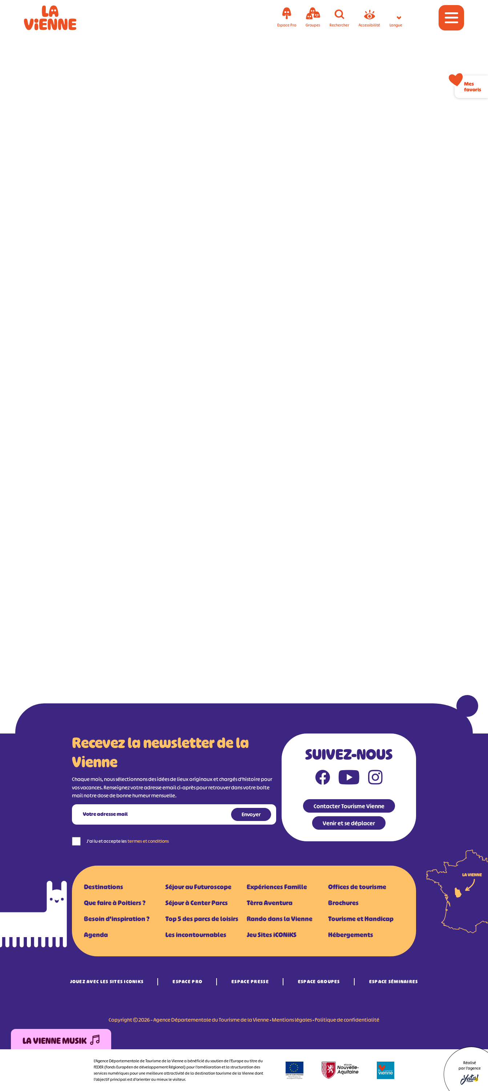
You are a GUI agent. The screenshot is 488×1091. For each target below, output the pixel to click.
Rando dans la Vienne (279, 919)
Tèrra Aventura (270, 903)
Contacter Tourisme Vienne (349, 806)
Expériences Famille (277, 887)
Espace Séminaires (393, 981)
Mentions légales (292, 1019)
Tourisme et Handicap (361, 919)
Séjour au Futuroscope (198, 887)
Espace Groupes (319, 981)
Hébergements (350, 935)
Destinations (103, 887)
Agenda (96, 935)
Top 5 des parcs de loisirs (201, 919)
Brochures (343, 903)
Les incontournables (195, 935)
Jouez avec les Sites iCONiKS (107, 981)
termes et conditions (148, 841)
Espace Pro (187, 981)
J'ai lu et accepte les (127, 841)
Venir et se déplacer (349, 823)
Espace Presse (250, 981)
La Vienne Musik (61, 1041)
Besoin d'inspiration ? (116, 919)
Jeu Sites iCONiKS (272, 935)
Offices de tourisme (357, 887)
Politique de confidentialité (347, 1019)
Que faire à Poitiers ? (114, 903)
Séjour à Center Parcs (196, 903)
